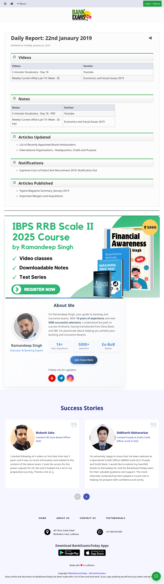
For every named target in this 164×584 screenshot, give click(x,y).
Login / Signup (152, 3)
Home (42, 518)
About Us (63, 518)
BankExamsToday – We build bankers (88, 573)
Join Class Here (84, 360)
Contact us (88, 518)
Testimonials (115, 518)
